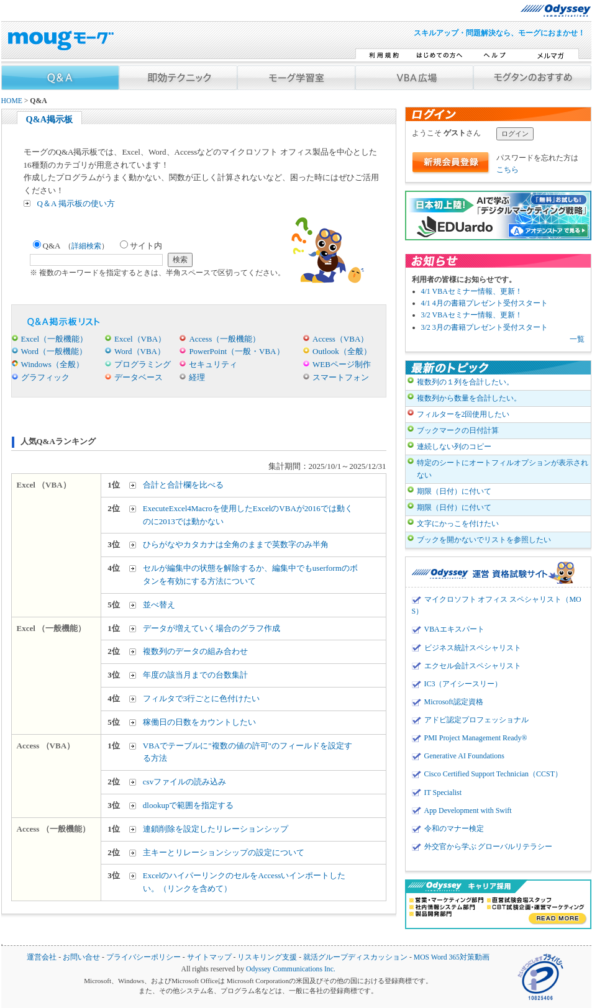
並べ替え (159, 604)
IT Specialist (443, 792)
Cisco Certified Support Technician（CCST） (493, 774)
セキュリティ (213, 364)
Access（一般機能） (224, 338)
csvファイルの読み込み (184, 781)
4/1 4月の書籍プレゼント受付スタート (484, 303)
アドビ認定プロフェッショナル (476, 719)
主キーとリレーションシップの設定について (223, 852)
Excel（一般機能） (54, 338)
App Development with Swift (468, 810)
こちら (507, 169)
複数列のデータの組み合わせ (195, 651)
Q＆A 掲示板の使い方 (76, 203)
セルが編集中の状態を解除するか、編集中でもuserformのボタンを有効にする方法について (250, 574)
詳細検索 (86, 246)
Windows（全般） (52, 364)
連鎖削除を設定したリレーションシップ (215, 828)
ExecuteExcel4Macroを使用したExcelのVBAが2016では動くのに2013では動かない (248, 515)
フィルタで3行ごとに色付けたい (201, 698)
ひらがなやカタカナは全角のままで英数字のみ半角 (236, 544)
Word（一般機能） (54, 351)
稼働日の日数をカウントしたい (199, 722)
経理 (197, 377)
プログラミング (142, 364)
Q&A (71, 245)
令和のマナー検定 (454, 828)
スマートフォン (340, 377)
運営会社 (42, 957)
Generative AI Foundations (464, 755)
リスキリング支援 (267, 957)
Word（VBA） (139, 351)
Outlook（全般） (341, 351)
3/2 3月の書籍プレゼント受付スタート (484, 327)
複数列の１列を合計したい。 (465, 382)
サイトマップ (209, 957)
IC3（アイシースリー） (463, 683)
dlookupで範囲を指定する (188, 805)
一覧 (577, 339)
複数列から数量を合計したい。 (469, 398)
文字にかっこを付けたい (458, 523)
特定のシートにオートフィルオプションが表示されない (502, 468)
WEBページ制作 (341, 364)
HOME (11, 101)
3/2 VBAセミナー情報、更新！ (471, 315)
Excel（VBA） (140, 338)
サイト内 (141, 245)
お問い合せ (81, 957)
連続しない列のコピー (454, 446)
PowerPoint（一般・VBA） (236, 351)
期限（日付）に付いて (454, 491)
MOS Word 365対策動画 (452, 957)
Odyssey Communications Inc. (290, 969)
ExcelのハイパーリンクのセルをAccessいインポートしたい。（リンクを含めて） (244, 882)
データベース (138, 377)
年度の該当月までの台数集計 (195, 674)
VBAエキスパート (454, 629)
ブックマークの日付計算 (458, 430)
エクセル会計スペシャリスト (472, 665)
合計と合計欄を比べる (183, 484)
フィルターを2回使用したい (463, 414)
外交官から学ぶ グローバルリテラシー (488, 846)
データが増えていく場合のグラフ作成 (211, 628)
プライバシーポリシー (143, 957)
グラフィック (45, 377)
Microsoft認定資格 (453, 701)
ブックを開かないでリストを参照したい (484, 539)
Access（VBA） (340, 338)
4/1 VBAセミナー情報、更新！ (471, 291)
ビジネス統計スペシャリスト (472, 647)
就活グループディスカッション (355, 957)
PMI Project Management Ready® (475, 737)
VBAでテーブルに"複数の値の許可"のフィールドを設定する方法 (247, 752)
